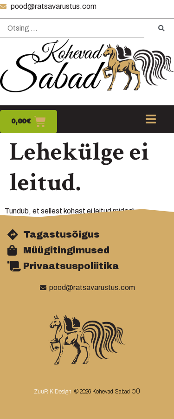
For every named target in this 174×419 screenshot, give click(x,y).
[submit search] (161, 28)
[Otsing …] (72, 28)
